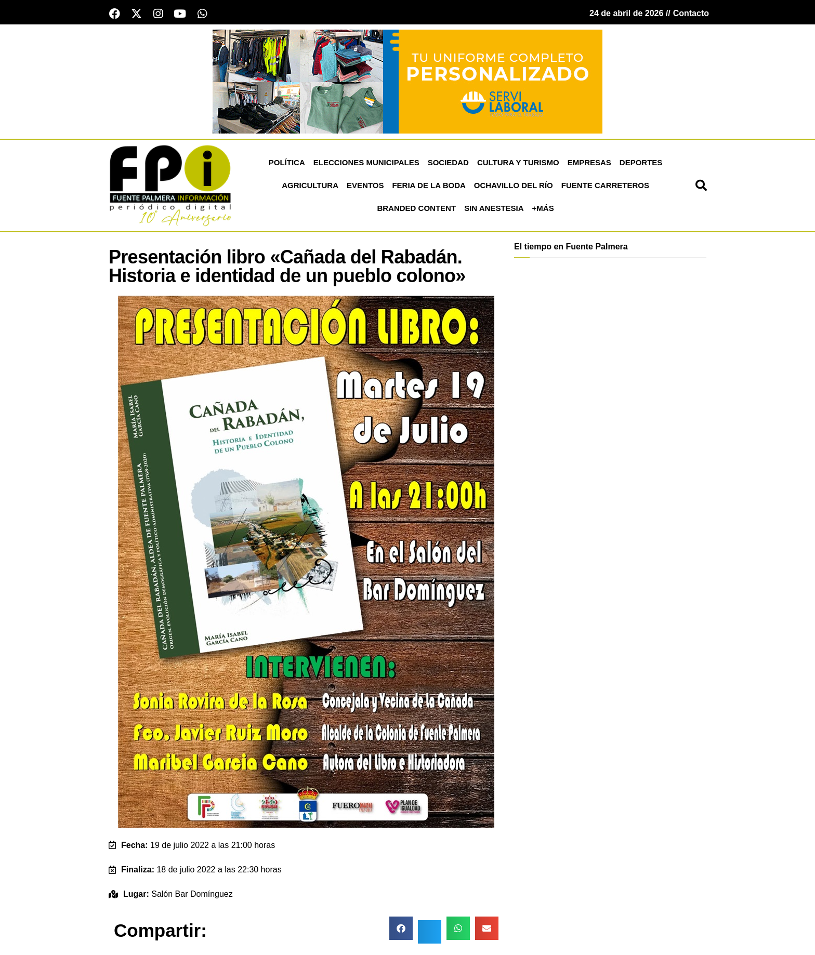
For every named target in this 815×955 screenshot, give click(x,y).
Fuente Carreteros (605, 186)
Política (287, 163)
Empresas (589, 163)
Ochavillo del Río (513, 186)
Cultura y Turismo (518, 163)
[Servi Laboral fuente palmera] (407, 81)
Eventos (365, 186)
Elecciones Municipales (366, 163)
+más (543, 209)
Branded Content (416, 209)
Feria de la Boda (428, 186)
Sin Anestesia (493, 209)
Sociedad (448, 163)
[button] (701, 186)
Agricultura (310, 186)
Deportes (641, 163)
